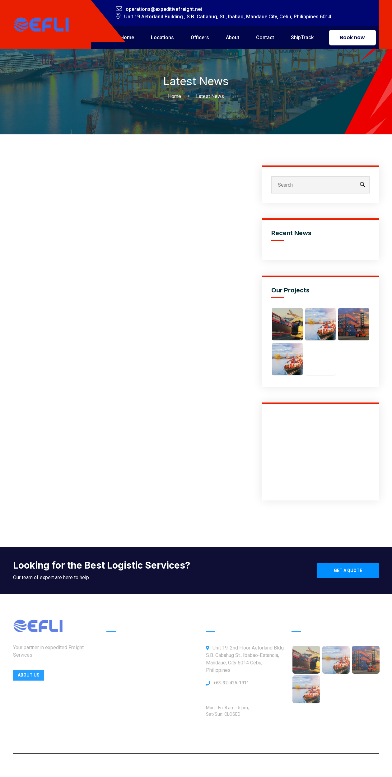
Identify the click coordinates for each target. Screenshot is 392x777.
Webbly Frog (247, 765)
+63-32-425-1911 (231, 684)
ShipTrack (302, 37)
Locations (162, 37)
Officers (200, 37)
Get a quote (348, 570)
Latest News (210, 96)
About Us (29, 677)
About (232, 37)
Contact (265, 37)
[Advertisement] (320, 452)
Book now (352, 37)
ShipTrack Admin (125, 728)
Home (127, 37)
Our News (117, 715)
